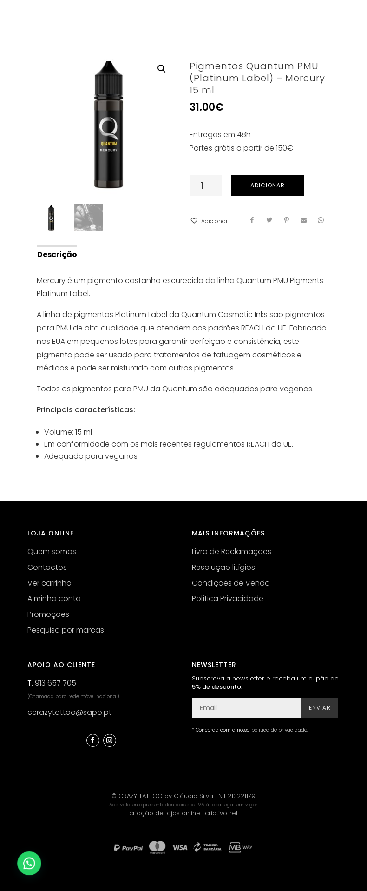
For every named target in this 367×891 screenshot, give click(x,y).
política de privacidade (279, 729)
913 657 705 (55, 683)
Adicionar (267, 185)
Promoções (48, 614)
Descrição (57, 254)
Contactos (47, 567)
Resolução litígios (223, 567)
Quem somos (51, 551)
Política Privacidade (227, 598)
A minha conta (54, 598)
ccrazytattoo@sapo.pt (69, 712)
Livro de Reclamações (231, 551)
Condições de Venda (231, 583)
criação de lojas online (164, 813)
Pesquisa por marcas (65, 630)
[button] (209, 221)
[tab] (56, 254)
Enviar (320, 708)
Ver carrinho (49, 583)
